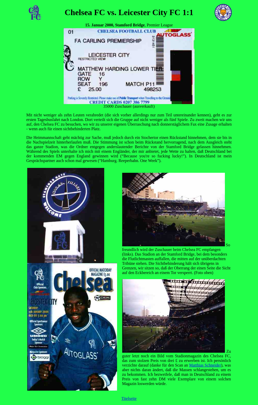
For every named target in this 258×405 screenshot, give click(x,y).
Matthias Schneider (205, 365)
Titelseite (129, 398)
